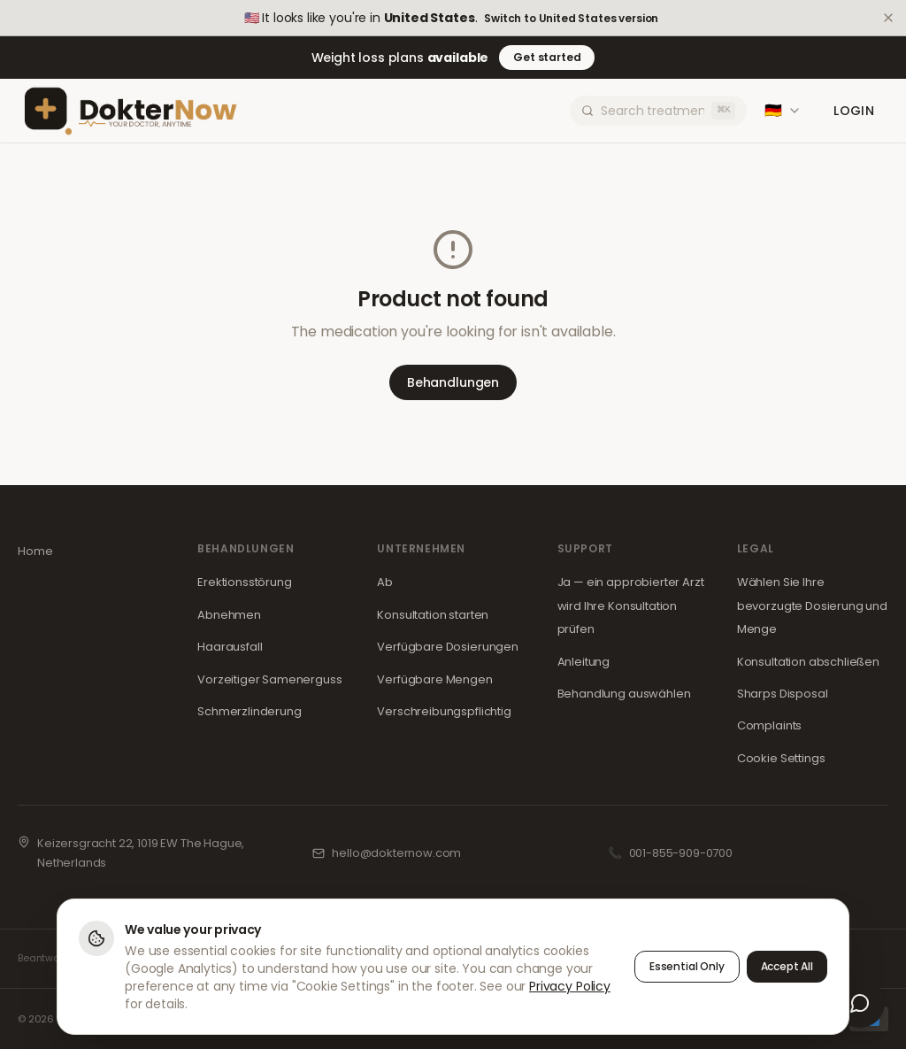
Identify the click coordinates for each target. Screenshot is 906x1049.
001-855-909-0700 (681, 853)
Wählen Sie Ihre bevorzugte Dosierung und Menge (812, 605)
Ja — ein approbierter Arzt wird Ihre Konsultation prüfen (630, 605)
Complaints (769, 725)
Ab (385, 582)
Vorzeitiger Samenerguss (269, 679)
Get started (546, 57)
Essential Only (687, 966)
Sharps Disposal (782, 693)
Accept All (787, 966)
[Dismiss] (888, 18)
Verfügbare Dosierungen (447, 646)
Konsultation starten (432, 614)
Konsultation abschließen (808, 661)
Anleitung (583, 661)
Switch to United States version (571, 19)
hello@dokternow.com (396, 853)
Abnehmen (229, 614)
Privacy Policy (569, 986)
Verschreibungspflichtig (444, 711)
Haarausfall (229, 646)
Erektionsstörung (244, 582)
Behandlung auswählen (624, 693)
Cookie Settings (781, 758)
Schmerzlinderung (249, 711)
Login (853, 111)
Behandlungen (453, 382)
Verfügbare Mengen (434, 679)
